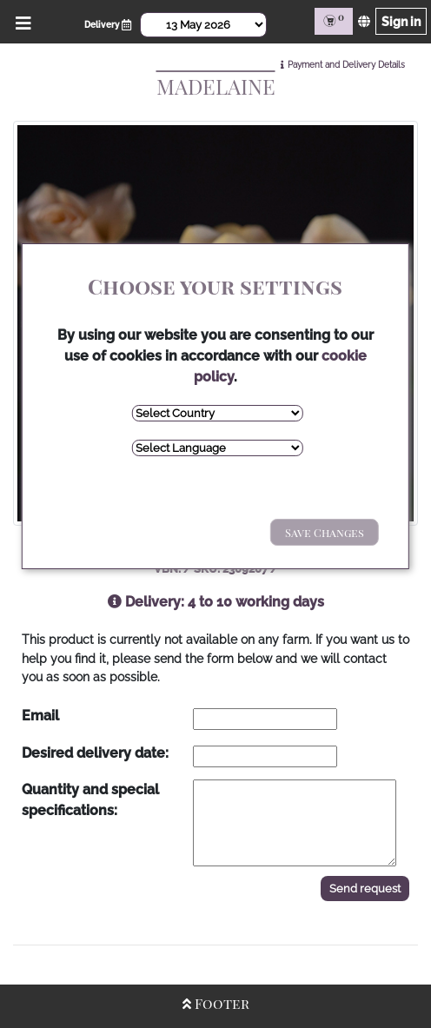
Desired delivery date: (95, 753)
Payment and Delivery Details (346, 65)
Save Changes (324, 532)
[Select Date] (203, 24)
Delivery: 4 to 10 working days (216, 602)
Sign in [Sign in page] (401, 21)
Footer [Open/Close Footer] (215, 1003)
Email (40, 715)
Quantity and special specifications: (90, 800)
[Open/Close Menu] (20, 21)
